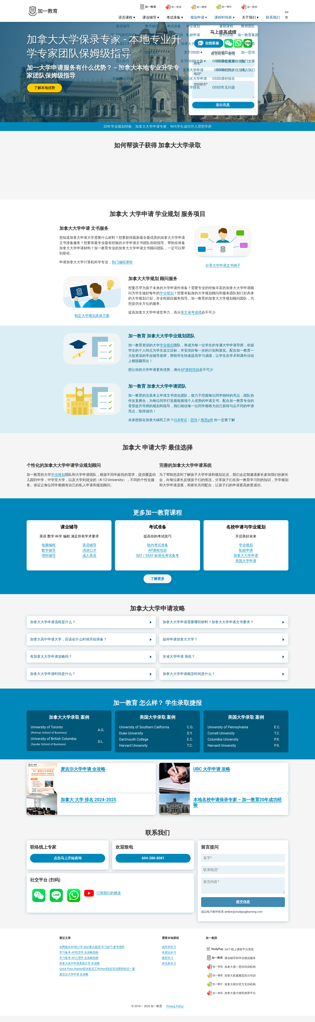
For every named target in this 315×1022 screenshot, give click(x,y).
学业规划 (167, 297)
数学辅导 (49, 554)
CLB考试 (180, 423)
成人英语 (89, 559)
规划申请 (197, 17)
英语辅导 (89, 548)
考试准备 (173, 17)
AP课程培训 (190, 373)
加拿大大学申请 (246, 559)
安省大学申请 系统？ (179, 660)
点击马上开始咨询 (68, 862)
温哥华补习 (169, 953)
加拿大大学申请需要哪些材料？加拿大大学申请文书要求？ (208, 625)
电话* (196, 74)
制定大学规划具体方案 (92, 319)
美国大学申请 (245, 564)
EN (286, 12)
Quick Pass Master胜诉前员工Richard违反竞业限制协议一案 (97, 975)
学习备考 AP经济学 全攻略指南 (78, 958)
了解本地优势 (44, 88)
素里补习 (167, 964)
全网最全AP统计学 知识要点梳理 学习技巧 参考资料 (92, 953)
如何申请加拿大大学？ (180, 643)
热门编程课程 (122, 265)
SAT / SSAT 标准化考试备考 (157, 559)
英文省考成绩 (191, 316)
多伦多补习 (169, 969)
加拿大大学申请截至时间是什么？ (189, 677)
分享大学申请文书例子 (222, 269)
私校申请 (246, 554)
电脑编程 (49, 548)
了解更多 (157, 582)
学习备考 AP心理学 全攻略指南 (78, 964)
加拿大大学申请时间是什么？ (52, 677)
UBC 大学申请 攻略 (211, 772)
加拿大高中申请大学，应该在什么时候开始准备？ (68, 643)
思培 (193, 423)
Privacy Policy (175, 1012)
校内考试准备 (157, 548)
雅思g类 (207, 423)
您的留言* (199, 84)
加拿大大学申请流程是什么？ (52, 625)
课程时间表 (223, 17)
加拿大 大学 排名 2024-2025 (88, 803)
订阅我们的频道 (108, 896)
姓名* (196, 63)
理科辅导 (49, 559)
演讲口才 (89, 554)
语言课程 (125, 17)
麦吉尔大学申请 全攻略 (83, 772)
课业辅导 (149, 17)
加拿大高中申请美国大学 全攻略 (79, 969)
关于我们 (249, 17)
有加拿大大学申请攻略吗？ (51, 660)
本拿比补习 (169, 958)
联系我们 (273, 17)
